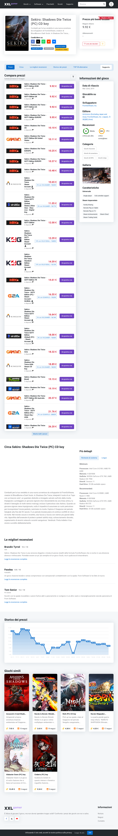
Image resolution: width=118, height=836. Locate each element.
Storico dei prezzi (60, 67)
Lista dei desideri (91, 44)
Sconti (60, 4)
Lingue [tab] (104, 458)
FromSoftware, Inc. (90, 106)
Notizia (100, 814)
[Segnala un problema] (102, 44)
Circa (21, 67)
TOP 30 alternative (80, 67)
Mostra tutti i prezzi (40, 434)
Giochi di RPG (89, 158)
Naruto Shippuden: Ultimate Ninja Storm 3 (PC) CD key (99, 714)
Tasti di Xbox (49, 48)
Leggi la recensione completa (15, 559)
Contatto (101, 821)
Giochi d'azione (89, 148)
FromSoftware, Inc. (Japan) (97, 117)
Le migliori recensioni (38, 67)
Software (38, 4)
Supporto (69, 4)
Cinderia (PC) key (41, 774)
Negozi (100, 817)
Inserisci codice (60, 46)
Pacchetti (50, 4)
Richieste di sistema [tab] (89, 458)
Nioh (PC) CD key (69, 714)
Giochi (27, 4)
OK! (90, 833)
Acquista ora (67, 86)
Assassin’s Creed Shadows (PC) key (16, 714)
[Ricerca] (92, 4)
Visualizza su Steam (62, 49)
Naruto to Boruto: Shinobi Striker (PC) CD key (44, 714)
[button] (111, 4)
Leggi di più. (80, 833)
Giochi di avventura (91, 153)
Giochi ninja (102, 158)
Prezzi (10, 67)
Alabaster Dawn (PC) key (16, 774)
